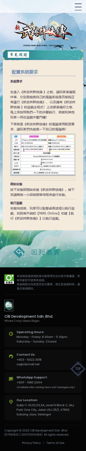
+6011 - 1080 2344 (29, 382)
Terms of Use (55, 443)
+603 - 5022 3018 (29, 359)
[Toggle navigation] (78, 6)
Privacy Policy (31, 443)
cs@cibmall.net (28, 364)
